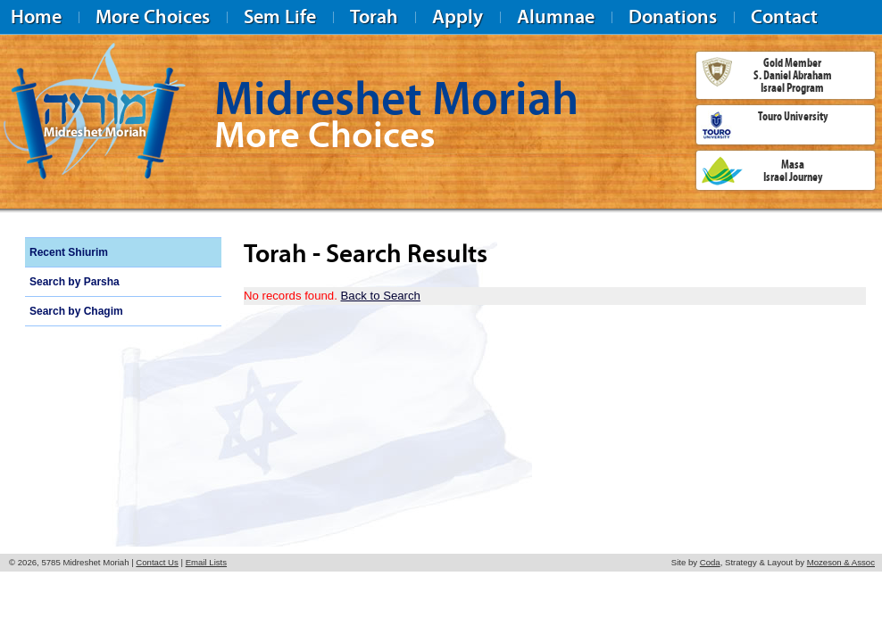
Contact (784, 16)
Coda (710, 562)
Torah (374, 16)
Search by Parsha (74, 282)
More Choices (153, 16)
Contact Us (157, 562)
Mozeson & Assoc (841, 562)
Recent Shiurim (68, 252)
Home (36, 16)
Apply (457, 16)
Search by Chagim (76, 311)
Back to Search (380, 295)
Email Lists (206, 562)
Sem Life (280, 16)
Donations (672, 16)
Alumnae (556, 16)
